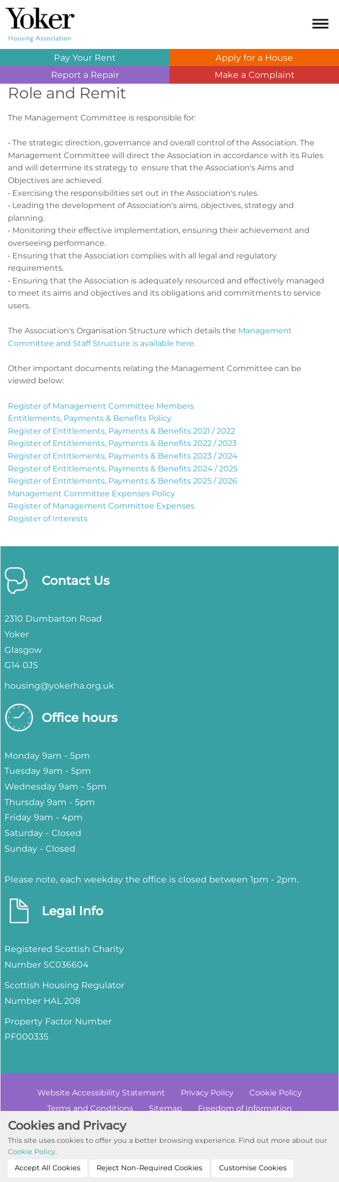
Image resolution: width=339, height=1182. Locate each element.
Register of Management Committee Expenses (101, 505)
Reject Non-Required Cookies (149, 1167)
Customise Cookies (253, 1167)
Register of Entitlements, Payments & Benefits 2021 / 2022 (121, 431)
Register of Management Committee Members (101, 406)
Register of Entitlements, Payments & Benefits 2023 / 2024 (123, 456)
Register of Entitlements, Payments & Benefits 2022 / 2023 (122, 443)
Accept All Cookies (47, 1167)
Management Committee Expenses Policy (91, 493)
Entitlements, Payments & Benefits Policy (89, 418)
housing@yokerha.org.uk (59, 685)
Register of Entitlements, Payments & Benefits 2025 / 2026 (122, 481)
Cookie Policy (31, 1151)
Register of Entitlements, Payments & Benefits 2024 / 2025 (123, 468)
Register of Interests (48, 518)
